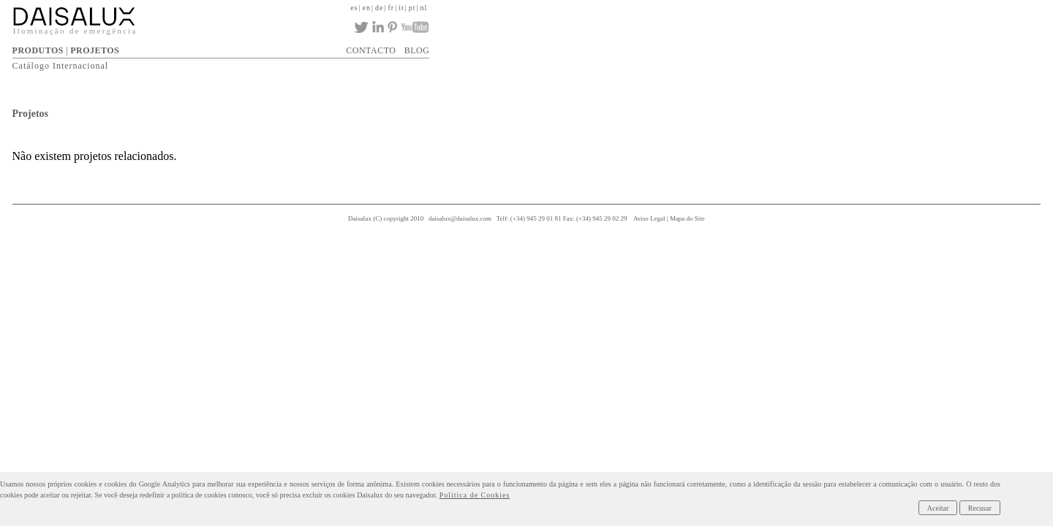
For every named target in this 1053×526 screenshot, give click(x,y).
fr (834, 6)
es (790, 6)
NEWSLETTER (817, 46)
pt (860, 6)
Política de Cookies (247, 495)
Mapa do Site (753, 217)
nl (874, 6)
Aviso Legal (716, 217)
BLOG (869, 46)
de (820, 6)
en (805, 6)
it (847, 6)
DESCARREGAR (618, 46)
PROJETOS (380, 46)
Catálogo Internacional (346, 63)
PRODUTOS (324, 46)
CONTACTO (754, 46)
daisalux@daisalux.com (526, 217)
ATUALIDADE (691, 46)
